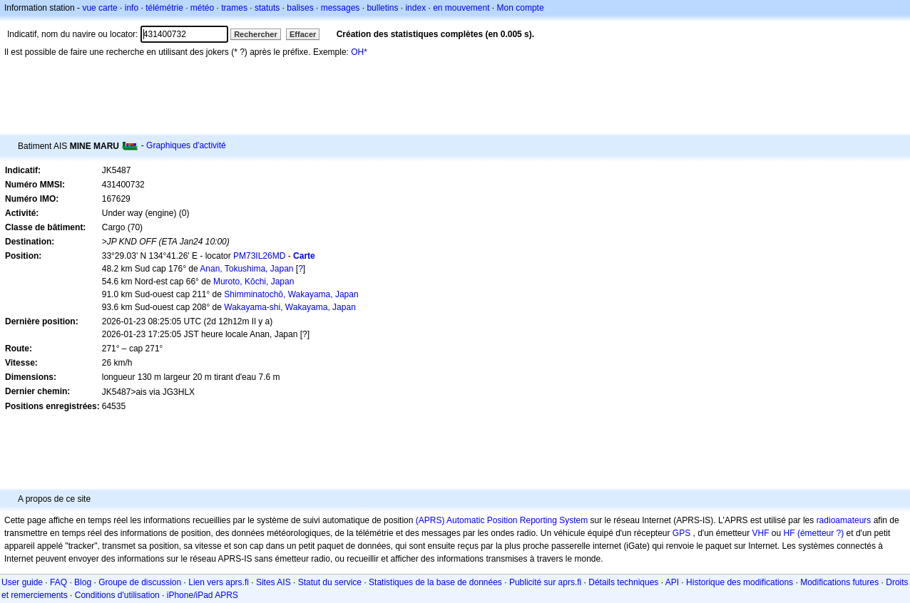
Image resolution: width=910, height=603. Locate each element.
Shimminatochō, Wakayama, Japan (291, 294)
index (415, 8)
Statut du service (330, 582)
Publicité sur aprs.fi (545, 582)
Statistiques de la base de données (435, 582)
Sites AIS (273, 582)
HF (789, 533)
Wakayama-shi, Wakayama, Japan (290, 307)
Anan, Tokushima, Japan (246, 269)
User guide (22, 582)
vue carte (99, 8)
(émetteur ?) (820, 533)
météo (202, 8)
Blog (82, 582)
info (131, 8)
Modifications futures (839, 582)
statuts (267, 8)
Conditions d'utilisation (117, 595)
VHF (761, 533)
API (672, 582)
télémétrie (164, 8)
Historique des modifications (739, 582)
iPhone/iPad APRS (202, 595)
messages (340, 8)
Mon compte (520, 8)
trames (234, 8)
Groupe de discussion (139, 582)
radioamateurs (844, 520)
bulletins (382, 8)
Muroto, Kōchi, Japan (253, 282)
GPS (681, 533)
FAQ (58, 582)
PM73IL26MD (259, 256)
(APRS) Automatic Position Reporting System (502, 520)
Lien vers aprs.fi (218, 582)
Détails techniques (623, 582)
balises (300, 8)
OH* (359, 52)
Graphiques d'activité (186, 145)
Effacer (303, 34)
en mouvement (461, 8)
